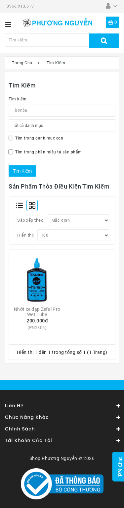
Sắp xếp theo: (31, 220)
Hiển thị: (25, 235)
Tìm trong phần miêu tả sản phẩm (45, 151)
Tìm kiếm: (18, 99)
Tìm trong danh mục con (36, 138)
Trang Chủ (22, 63)
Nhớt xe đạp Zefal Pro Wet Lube (38, 312)
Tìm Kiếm (56, 63)
